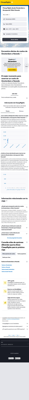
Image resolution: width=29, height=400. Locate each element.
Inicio (9, 335)
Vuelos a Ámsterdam (7, 265)
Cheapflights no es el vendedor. (15, 324)
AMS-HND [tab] (14, 93)
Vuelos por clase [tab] (6, 257)
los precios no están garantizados (12, 319)
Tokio (18, 335)
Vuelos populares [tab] (21, 253)
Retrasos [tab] (21, 111)
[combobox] (6, 14)
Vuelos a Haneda (6, 267)
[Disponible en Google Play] (11, 358)
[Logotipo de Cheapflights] (6, 2)
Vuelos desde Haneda (7, 271)
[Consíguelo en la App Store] (18, 358)
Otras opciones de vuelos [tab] (8, 253)
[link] (12, 69)
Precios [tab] (7, 111)
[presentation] (21, 53)
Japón (13, 335)
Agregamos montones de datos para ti (15, 326)
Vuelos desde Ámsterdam (8, 269)
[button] (14, 19)
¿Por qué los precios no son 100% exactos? (15, 329)
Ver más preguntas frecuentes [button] (14, 237)
